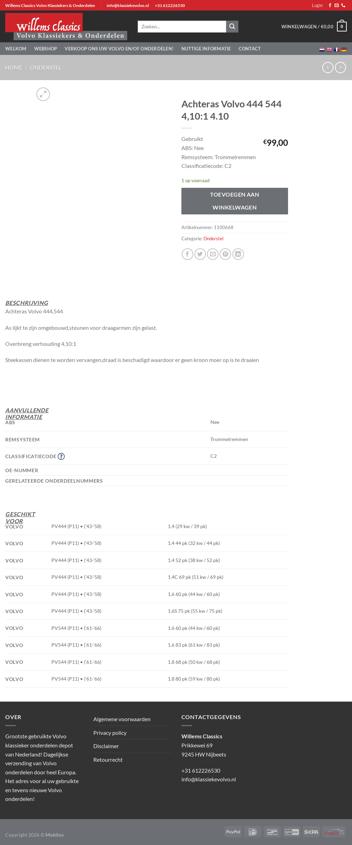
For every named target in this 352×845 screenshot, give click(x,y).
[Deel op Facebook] (187, 254)
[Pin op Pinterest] (225, 254)
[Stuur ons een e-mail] (337, 5)
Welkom (16, 48)
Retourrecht (108, 759)
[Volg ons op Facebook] (330, 5)
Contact (250, 48)
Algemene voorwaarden (122, 719)
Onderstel (46, 67)
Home (13, 67)
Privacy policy (110, 732)
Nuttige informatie (206, 48)
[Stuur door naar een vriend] (212, 254)
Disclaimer (106, 746)
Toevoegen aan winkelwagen (234, 201)
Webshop (45, 48)
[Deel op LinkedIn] (238, 254)
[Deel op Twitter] (200, 254)
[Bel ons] (343, 5)
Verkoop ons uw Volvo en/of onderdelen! (119, 48)
